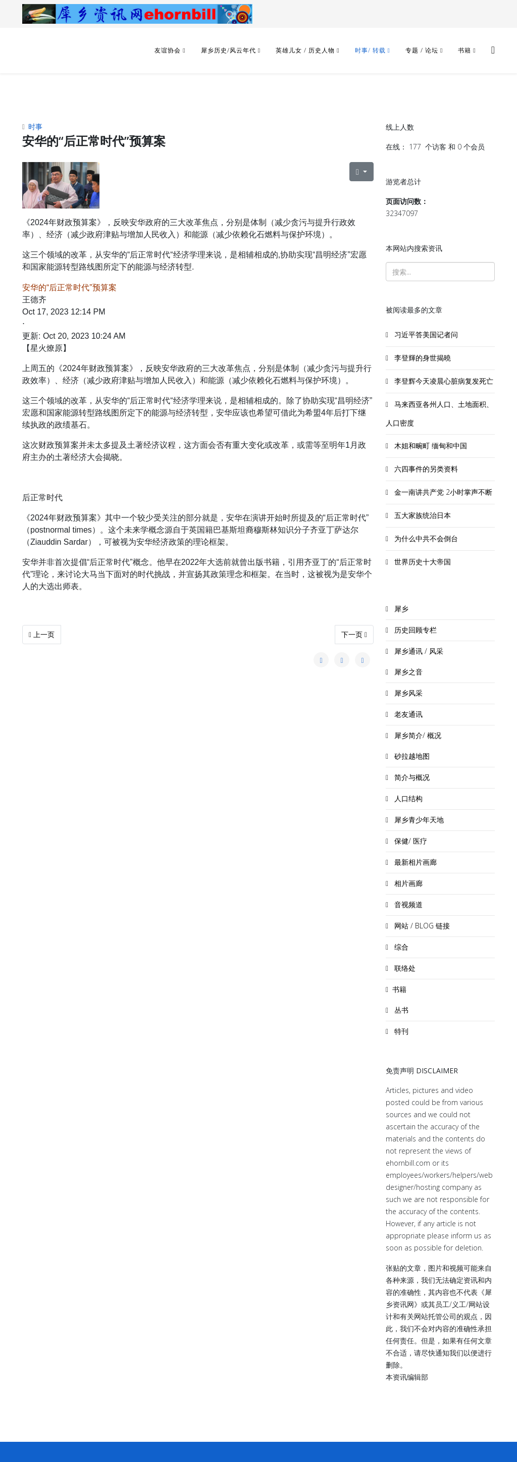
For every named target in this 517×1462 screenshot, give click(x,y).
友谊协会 (167, 50)
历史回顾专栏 (414, 630)
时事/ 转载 (370, 50)
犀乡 (400, 608)
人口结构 (407, 798)
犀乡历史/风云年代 (229, 50)
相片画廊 (407, 883)
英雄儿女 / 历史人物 (306, 50)
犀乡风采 (407, 693)
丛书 (400, 1010)
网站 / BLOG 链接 (421, 925)
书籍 (464, 50)
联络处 (404, 968)
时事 (35, 126)
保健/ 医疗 (409, 841)
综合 (400, 947)
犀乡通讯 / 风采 (417, 651)
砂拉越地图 (411, 756)
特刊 (400, 1031)
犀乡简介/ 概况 (416, 735)
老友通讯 (407, 714)
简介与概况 (411, 777)
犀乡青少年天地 (418, 819)
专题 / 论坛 (421, 50)
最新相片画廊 (414, 862)
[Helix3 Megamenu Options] (493, 50)
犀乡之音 (407, 671)
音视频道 (407, 904)
